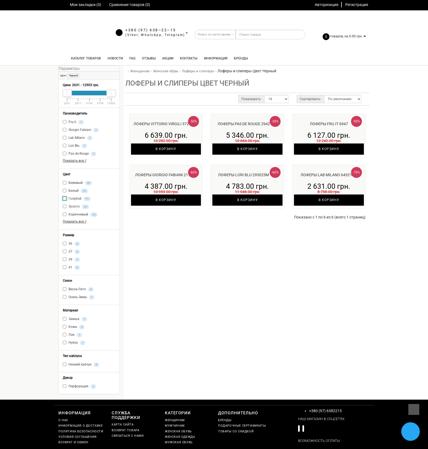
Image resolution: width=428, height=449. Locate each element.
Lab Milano (78, 138)
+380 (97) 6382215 (325, 411)
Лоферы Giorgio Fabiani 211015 (166, 175)
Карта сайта (123, 424)
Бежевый (77, 183)
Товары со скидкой (236, 431)
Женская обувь (178, 431)
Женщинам (175, 420)
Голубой (77, 199)
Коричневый (80, 214)
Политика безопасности (80, 431)
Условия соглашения (77, 437)
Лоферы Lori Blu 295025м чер (247, 175)
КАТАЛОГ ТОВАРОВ (85, 58)
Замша (75, 319)
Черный (73, 75)
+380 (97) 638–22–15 (150, 30)
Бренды (241, 58)
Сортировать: (310, 99)
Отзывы (149, 58)
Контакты (188, 58)
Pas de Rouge (79, 154)
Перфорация (79, 386)
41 (71, 267)
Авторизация (326, 4)
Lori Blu (75, 146)
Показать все (74, 161)
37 (71, 252)
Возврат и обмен (73, 442)
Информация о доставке (80, 425)
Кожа (74, 327)
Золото (76, 207)
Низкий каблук (81, 365)
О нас (63, 420)
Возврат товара (125, 430)
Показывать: (251, 99)
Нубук (74, 343)
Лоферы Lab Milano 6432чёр (329, 175)
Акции (167, 58)
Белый (75, 191)
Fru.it (73, 122)
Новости (115, 58)
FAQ (132, 58)
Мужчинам (175, 425)
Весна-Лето (78, 289)
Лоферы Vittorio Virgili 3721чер (165, 124)
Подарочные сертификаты (242, 425)
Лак (72, 335)
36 (71, 244)
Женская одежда (180, 437)
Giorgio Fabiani (81, 130)
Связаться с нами (128, 436)
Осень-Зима (78, 297)
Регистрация (356, 4)
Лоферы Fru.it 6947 (329, 124)
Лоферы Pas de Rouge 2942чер (247, 124)
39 (71, 260)
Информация (215, 58)
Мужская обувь (179, 442)
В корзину (166, 149)
